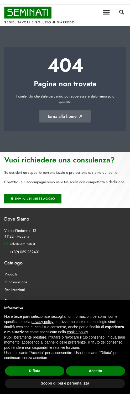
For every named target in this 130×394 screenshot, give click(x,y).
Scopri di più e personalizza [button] (65, 383)
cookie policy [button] (77, 332)
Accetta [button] (95, 371)
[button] (106, 12)
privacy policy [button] (43, 322)
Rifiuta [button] (34, 371)
